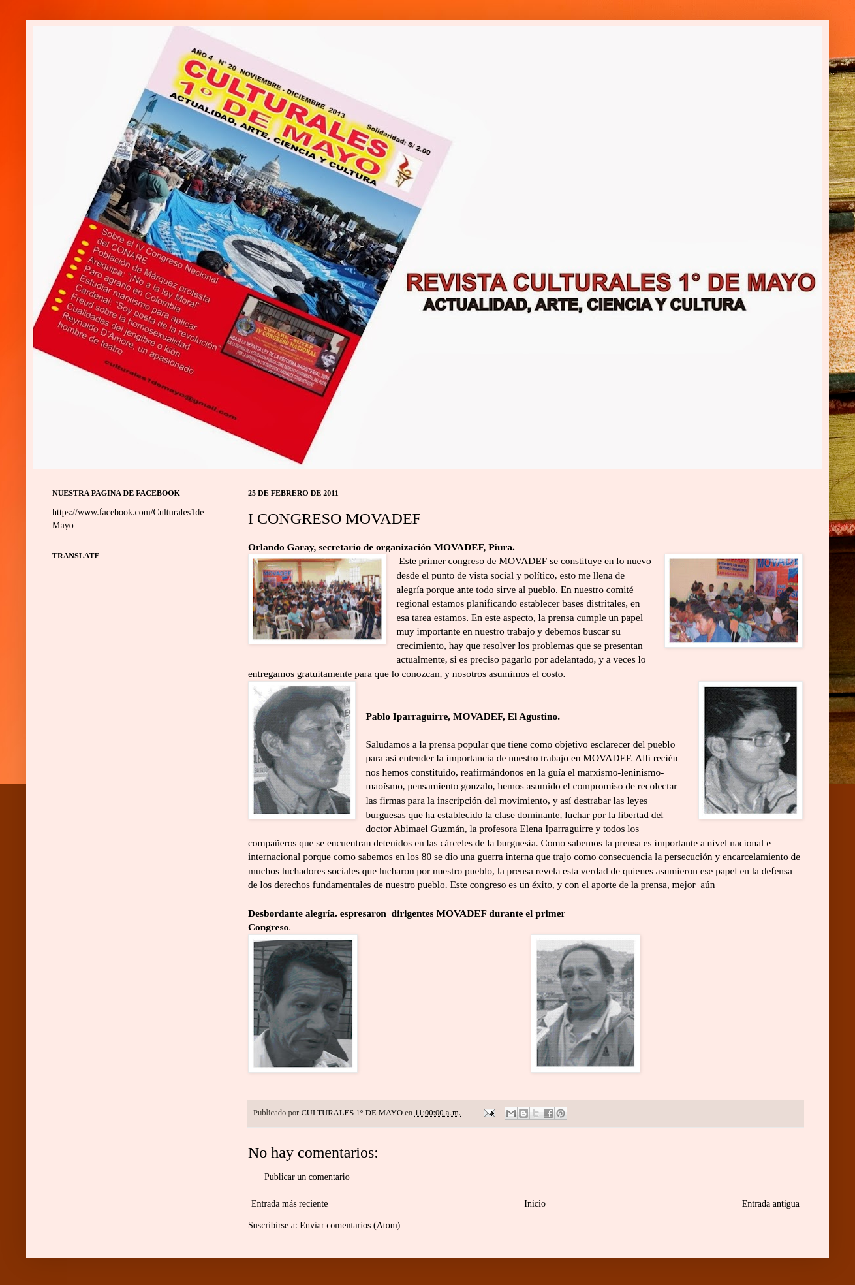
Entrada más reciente (289, 1204)
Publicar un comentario (307, 1177)
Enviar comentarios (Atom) (350, 1225)
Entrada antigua (771, 1204)
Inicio (535, 1204)
